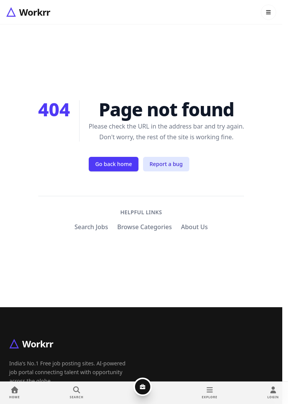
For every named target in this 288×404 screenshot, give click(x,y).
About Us (194, 227)
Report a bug (166, 164)
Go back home (113, 164)
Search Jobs (91, 227)
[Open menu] (268, 12)
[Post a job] (142, 387)
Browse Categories (144, 227)
